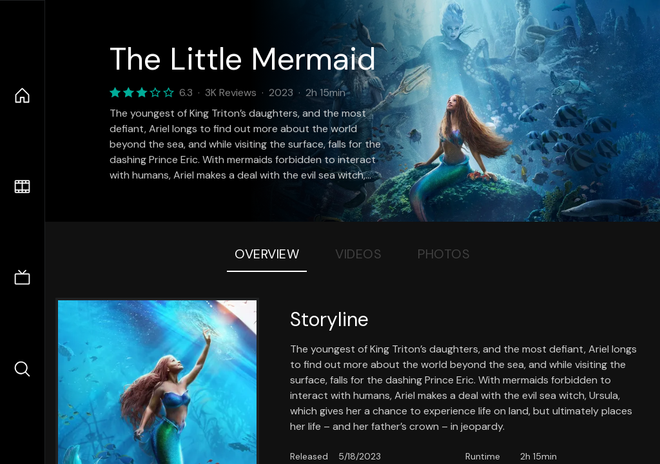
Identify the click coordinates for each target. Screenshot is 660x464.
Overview (267, 254)
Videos (358, 254)
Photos (444, 254)
